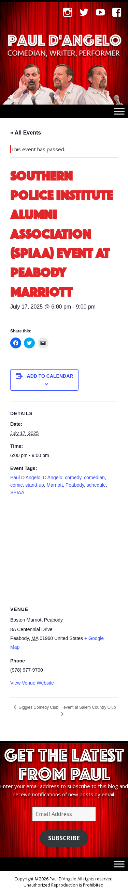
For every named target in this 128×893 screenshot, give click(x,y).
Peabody (75, 485)
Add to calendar (50, 376)
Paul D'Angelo (25, 477)
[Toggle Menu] (119, 111)
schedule (96, 485)
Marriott (55, 485)
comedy (73, 477)
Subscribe (64, 838)
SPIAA (17, 492)
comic (16, 485)
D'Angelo (52, 477)
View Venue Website (32, 683)
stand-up (34, 485)
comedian (94, 477)
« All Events (25, 133)
